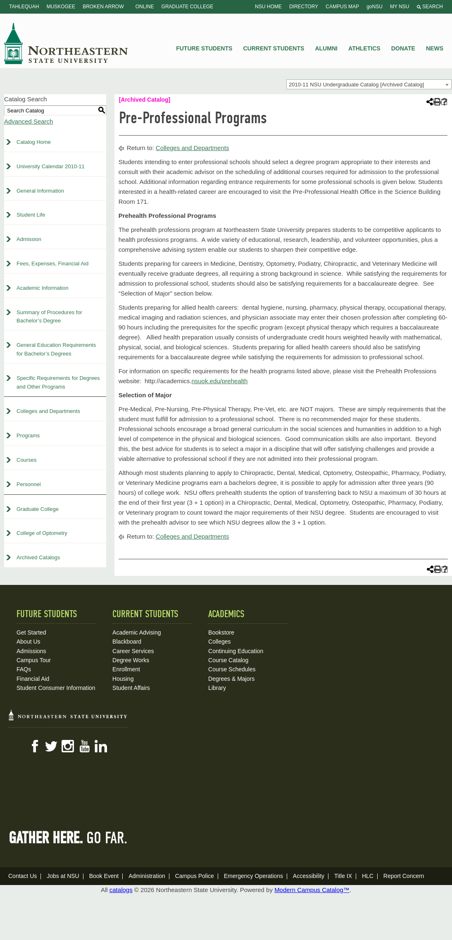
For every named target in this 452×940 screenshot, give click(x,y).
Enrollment (126, 669)
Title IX (343, 876)
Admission (29, 239)
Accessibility (308, 876)
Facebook (35, 746)
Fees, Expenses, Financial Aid (52, 263)
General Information (40, 191)
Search (430, 7)
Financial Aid (33, 678)
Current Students (274, 48)
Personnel (29, 484)
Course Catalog (228, 660)
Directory (303, 7)
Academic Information (43, 288)
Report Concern (403, 876)
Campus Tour (34, 660)
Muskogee (61, 7)
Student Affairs (131, 688)
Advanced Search (28, 121)
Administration (146, 876)
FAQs (24, 669)
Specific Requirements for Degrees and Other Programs (58, 382)
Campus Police (194, 876)
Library (217, 688)
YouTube (84, 746)
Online (145, 7)
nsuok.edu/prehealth (219, 380)
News (434, 48)
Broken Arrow (103, 7)
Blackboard (126, 641)
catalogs (121, 889)
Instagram (68, 746)
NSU (66, 43)
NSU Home (268, 7)
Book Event (104, 876)
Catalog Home (34, 142)
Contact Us (22, 876)
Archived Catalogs (38, 557)
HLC (367, 876)
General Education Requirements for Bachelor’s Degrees (56, 349)
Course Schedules (231, 669)
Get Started (31, 632)
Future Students (204, 48)
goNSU (374, 7)
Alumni (326, 48)
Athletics (364, 48)
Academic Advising (136, 632)
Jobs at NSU (63, 876)
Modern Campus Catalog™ (312, 889)
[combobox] (369, 84)
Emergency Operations (253, 876)
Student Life (31, 215)
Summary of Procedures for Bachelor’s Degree (49, 316)
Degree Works (130, 660)
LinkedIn (101, 746)
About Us (28, 641)
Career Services (133, 651)
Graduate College (188, 7)
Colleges (219, 641)
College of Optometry (42, 533)
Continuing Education (235, 651)
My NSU (399, 7)
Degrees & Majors (231, 678)
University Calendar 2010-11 (51, 166)
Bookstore (221, 632)
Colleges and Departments (48, 411)
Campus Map (342, 7)
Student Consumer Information (56, 688)
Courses (26, 460)
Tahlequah (24, 7)
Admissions (31, 651)
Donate (403, 48)
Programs (28, 435)
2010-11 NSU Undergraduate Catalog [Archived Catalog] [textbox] (356, 84)
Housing (122, 678)
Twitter (51, 746)
